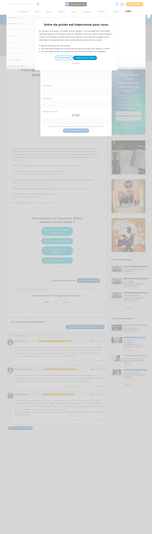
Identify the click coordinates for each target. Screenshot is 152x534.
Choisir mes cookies (63, 58)
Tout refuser (76, 63)
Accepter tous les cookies (85, 58)
